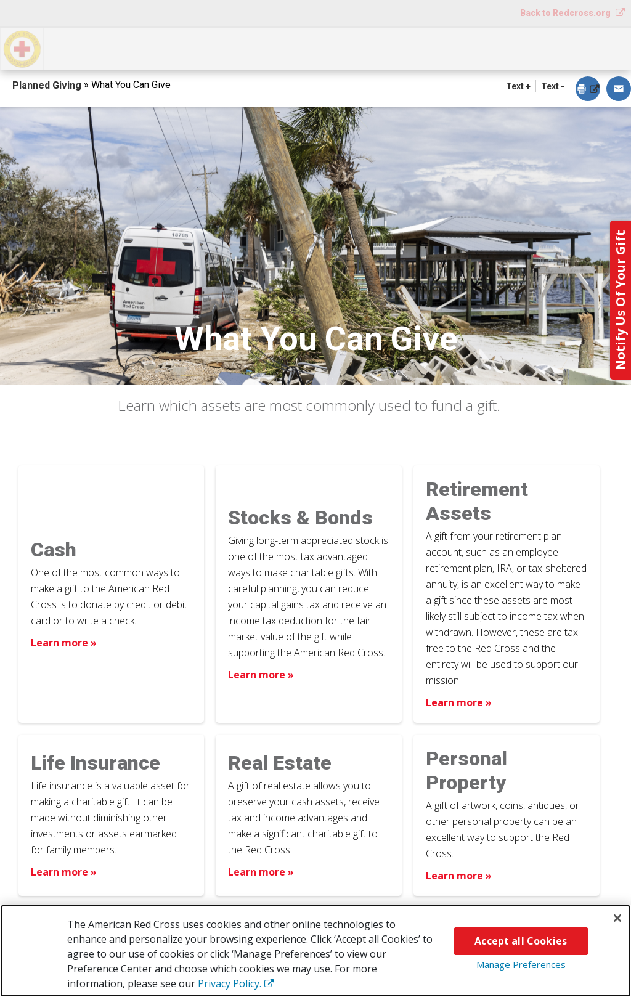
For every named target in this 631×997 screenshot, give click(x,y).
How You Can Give (104, 47)
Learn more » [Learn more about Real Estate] (261, 872)
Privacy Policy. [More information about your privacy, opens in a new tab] (229, 983)
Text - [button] (552, 86)
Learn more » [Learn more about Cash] (64, 642)
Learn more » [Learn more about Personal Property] (459, 875)
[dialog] (588, 90)
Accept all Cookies (520, 941)
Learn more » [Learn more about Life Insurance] (64, 872)
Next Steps (330, 47)
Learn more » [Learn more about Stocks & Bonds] (261, 675)
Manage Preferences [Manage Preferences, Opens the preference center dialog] (521, 964)
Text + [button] (518, 86)
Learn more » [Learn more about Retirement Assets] (459, 702)
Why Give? (412, 47)
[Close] (617, 918)
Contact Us (588, 47)
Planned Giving (48, 85)
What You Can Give (225, 47)
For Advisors (498, 47)
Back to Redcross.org (566, 13)
